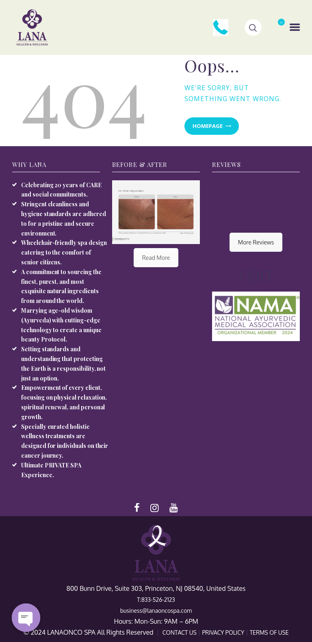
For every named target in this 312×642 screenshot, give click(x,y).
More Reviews (256, 242)
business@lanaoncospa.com (156, 610)
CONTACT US (180, 632)
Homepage (208, 126)
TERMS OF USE (269, 632)
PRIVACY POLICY (223, 632)
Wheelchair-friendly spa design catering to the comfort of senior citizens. (64, 252)
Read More (156, 257)
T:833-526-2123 (156, 599)
